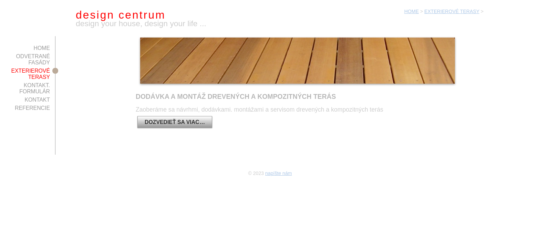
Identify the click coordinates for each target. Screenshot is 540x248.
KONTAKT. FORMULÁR (34, 88)
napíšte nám (278, 173)
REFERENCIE (32, 108)
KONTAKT (37, 100)
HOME (411, 11)
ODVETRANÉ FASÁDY (33, 59)
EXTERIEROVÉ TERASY (451, 11)
